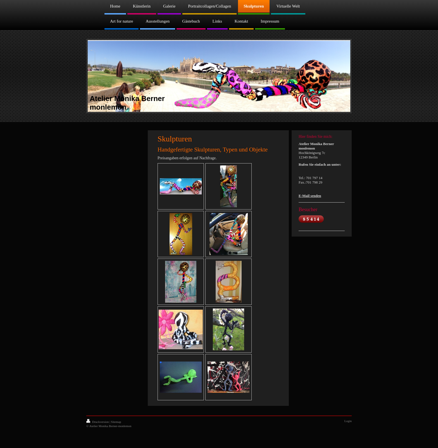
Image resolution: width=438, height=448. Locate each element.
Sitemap (116, 421)
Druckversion (98, 421)
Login (348, 421)
